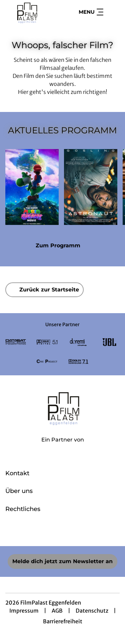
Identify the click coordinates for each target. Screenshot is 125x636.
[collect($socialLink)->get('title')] (48, 531)
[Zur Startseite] (29, 12)
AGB (57, 610)
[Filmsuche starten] (113, 12)
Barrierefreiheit (62, 621)
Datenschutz (92, 610)
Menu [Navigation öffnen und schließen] (91, 12)
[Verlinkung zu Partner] (15, 342)
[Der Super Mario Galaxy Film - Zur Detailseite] (32, 187)
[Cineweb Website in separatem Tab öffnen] (62, 447)
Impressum (24, 610)
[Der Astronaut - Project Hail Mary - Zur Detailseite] (90, 187)
